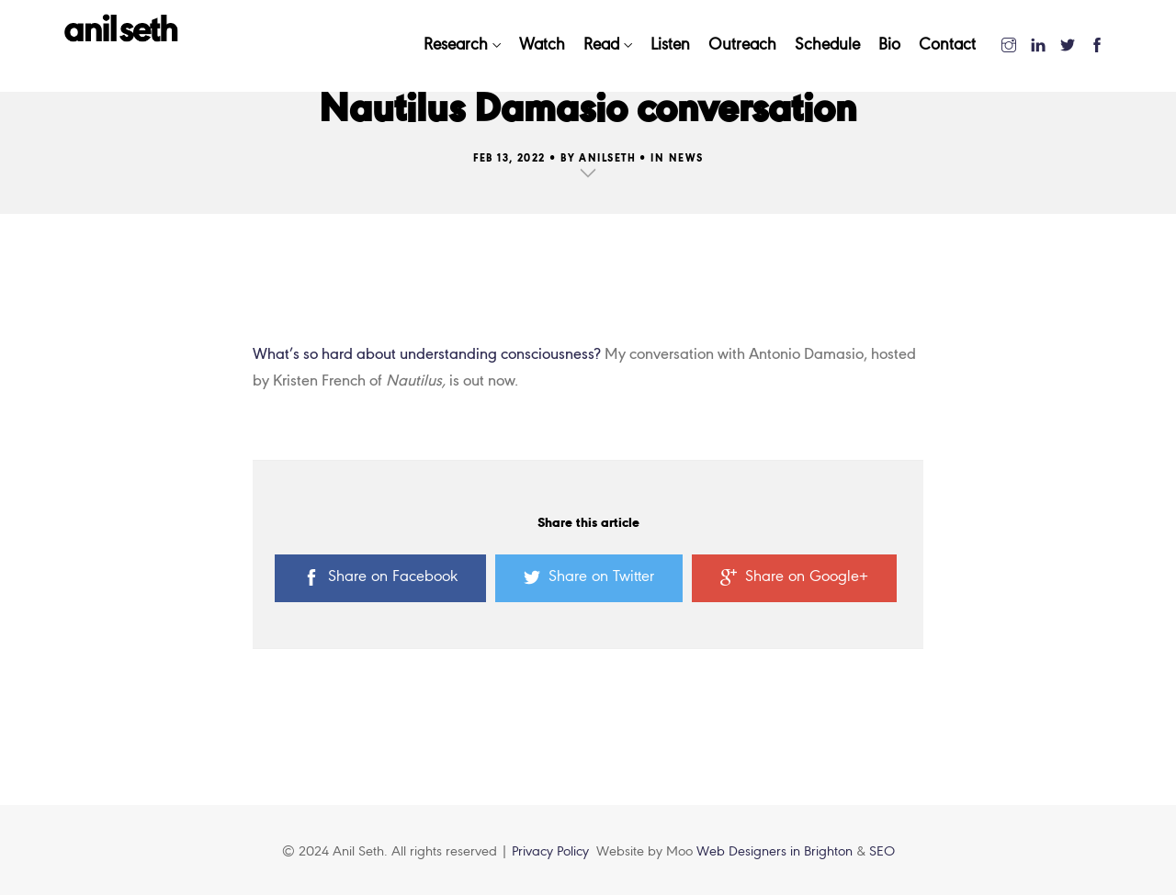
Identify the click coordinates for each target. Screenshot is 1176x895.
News (686, 158)
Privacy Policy (550, 852)
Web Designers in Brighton (776, 852)
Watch (542, 45)
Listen (670, 45)
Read (601, 45)
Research (456, 45)
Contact (947, 45)
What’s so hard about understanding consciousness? (427, 355)
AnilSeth (607, 158)
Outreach (742, 45)
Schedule (827, 45)
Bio (889, 45)
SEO (882, 852)
